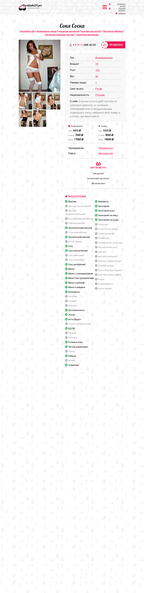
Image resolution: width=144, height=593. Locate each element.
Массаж (72, 201)
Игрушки (72, 305)
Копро (101, 279)
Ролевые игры (75, 342)
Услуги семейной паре (79, 324)
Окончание (103, 206)
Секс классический (78, 250)
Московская (98, 183)
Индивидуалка (103, 57)
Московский (105, 153)
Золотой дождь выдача (110, 270)
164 (97, 70)
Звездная (98, 173)
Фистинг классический (109, 261)
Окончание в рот (106, 210)
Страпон (72, 301)
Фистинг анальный (107, 256)
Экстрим (72, 296)
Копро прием (104, 288)
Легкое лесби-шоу (107, 247)
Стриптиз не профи (108, 229)
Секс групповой (76, 260)
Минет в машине (76, 287)
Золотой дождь (106, 265)
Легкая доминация (78, 347)
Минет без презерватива (81, 278)
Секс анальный (76, 255)
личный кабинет (118, 9)
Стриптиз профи (106, 233)
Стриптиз (103, 224)
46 (96, 76)
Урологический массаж (80, 228)
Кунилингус (74, 292)
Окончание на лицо (108, 215)
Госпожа (72, 337)
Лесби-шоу (103, 238)
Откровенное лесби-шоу (110, 243)
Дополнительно (76, 310)
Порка (71, 351)
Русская (100, 94)
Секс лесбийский (76, 264)
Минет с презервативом (80, 273)
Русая (98, 88)
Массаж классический (79, 206)
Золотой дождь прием (109, 274)
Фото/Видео (74, 319)
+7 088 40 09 (84, 45)
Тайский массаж (76, 223)
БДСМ (71, 328)
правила (121, 13)
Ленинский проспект (98, 178)
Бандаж (72, 333)
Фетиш (71, 360)
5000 (106, 130)
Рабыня (72, 356)
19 (96, 63)
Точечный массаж (77, 232)
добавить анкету (118, 5)
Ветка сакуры (75, 241)
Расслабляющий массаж (81, 219)
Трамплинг (73, 365)
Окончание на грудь (108, 220)
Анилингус (103, 201)
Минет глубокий (76, 283)
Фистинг (102, 252)
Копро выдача (105, 284)
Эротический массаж (79, 237)
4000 (75, 130)
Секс (70, 246)
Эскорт (71, 314)
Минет (71, 269)
